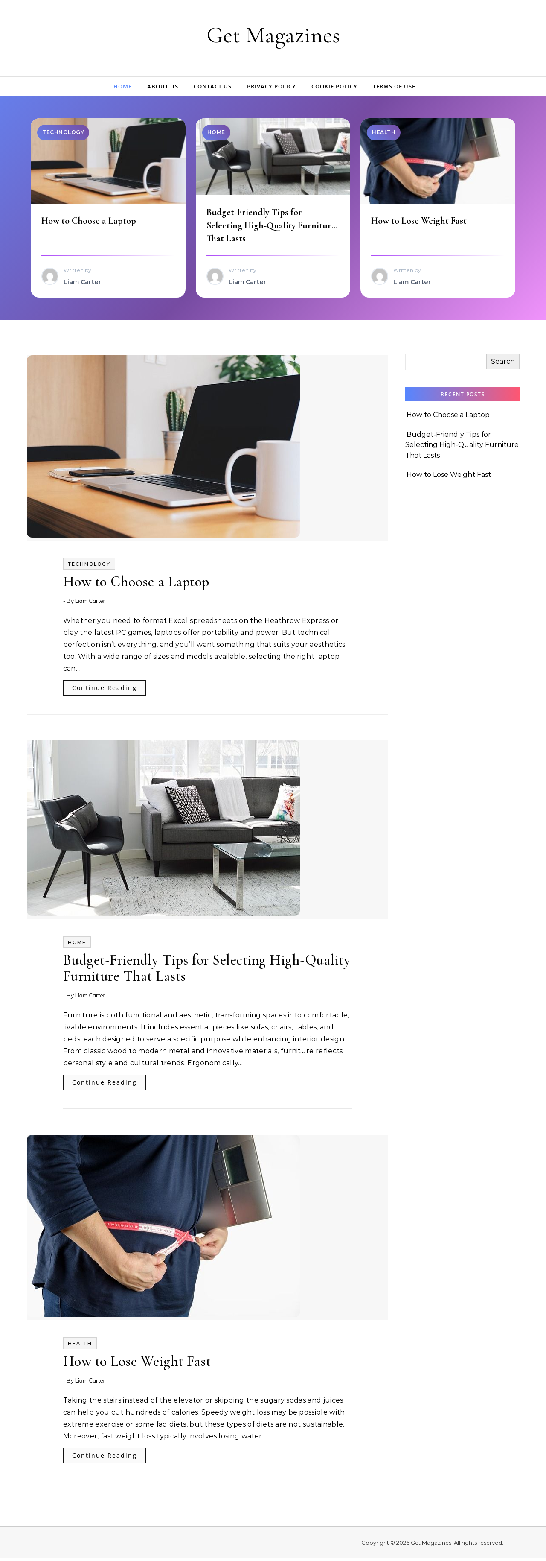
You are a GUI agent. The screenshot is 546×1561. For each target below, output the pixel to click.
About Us (162, 86)
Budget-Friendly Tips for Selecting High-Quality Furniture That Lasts (272, 226)
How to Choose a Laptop (90, 222)
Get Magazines (273, 35)
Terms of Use (394, 86)
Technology (89, 567)
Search (503, 364)
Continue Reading (104, 690)
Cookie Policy (334, 86)
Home (122, 86)
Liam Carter (90, 603)
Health (80, 1346)
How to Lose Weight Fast (420, 222)
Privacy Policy (271, 86)
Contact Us (213, 86)
